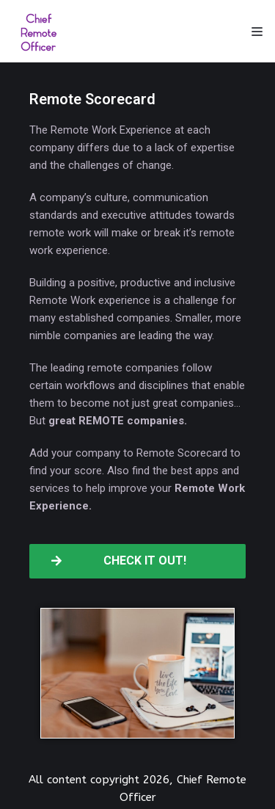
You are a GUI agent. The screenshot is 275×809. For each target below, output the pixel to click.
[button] (137, 561)
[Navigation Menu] (257, 31)
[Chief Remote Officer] (39, 31)
